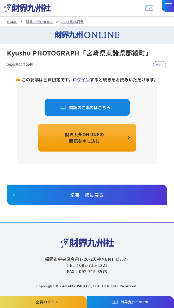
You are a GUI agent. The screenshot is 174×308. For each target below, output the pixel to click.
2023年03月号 (72, 21)
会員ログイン (47, 301)
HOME (12, 21)
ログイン (81, 79)
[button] (168, 6)
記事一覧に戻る (87, 195)
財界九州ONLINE (39, 21)
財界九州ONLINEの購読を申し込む (84, 137)
